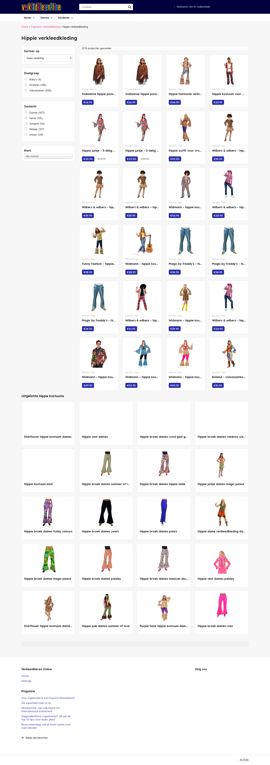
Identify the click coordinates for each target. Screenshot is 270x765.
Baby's (35, 79)
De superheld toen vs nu (36, 703)
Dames (44, 17)
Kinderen (64, 17)
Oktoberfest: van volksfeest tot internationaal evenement (40, 709)
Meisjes (36, 129)
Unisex (36, 134)
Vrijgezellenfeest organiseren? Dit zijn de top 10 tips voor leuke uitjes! (46, 718)
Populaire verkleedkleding (45, 26)
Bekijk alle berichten (34, 737)
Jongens (36, 123)
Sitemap (26, 681)
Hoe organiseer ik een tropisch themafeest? (48, 698)
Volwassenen (40, 90)
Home (24, 26)
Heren (27, 17)
